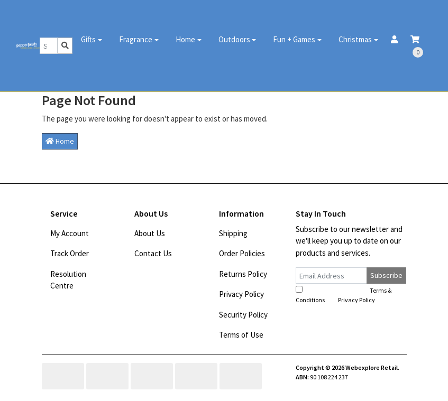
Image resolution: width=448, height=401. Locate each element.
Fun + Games (294, 39)
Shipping (233, 233)
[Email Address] (332, 275)
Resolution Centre (68, 280)
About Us (149, 233)
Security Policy (243, 315)
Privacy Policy (241, 294)
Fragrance (135, 39)
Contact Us (153, 253)
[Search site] (65, 46)
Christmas (355, 39)
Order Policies (242, 253)
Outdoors (234, 39)
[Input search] (49, 46)
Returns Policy (243, 274)
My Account (69, 233)
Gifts (88, 39)
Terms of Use (241, 335)
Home (185, 39)
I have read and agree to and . (343, 295)
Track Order (69, 253)
